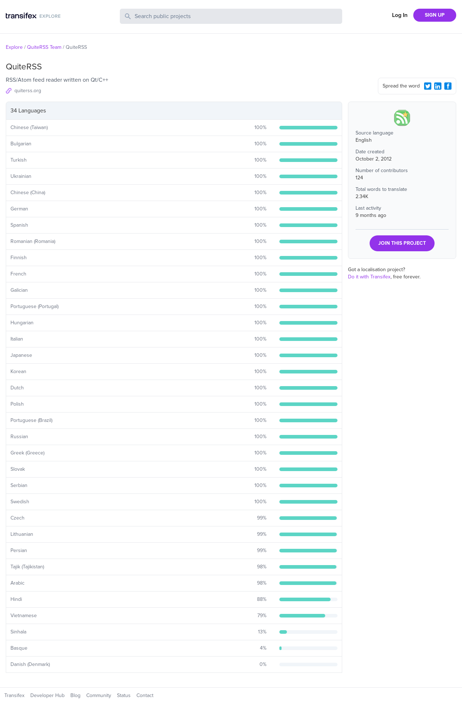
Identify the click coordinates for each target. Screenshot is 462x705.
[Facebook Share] (448, 86)
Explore (14, 47)
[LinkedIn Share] (438, 86)
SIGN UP (435, 15)
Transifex (14, 695)
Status (124, 695)
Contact (144, 695)
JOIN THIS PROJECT (402, 243)
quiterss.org (27, 90)
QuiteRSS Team (44, 47)
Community (98, 695)
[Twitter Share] (428, 86)
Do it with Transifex (369, 277)
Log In (399, 15)
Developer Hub (47, 695)
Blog (75, 695)
